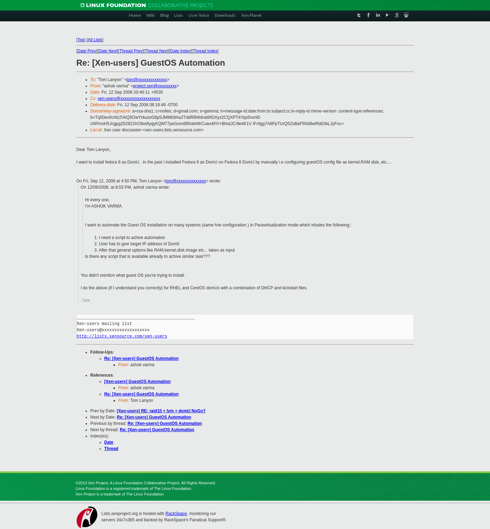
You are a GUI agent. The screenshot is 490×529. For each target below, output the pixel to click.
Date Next (107, 51)
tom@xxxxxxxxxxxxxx (146, 79)
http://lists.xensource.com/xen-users (122, 336)
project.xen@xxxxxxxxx (155, 86)
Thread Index (205, 51)
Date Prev (87, 51)
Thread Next (156, 51)
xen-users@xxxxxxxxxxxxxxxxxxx (129, 98)
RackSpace (176, 513)
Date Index (180, 51)
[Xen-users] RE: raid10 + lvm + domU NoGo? (161, 410)
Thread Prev (130, 51)
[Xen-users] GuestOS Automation (137, 381)
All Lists (95, 39)
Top (81, 39)
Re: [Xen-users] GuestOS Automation (141, 358)
